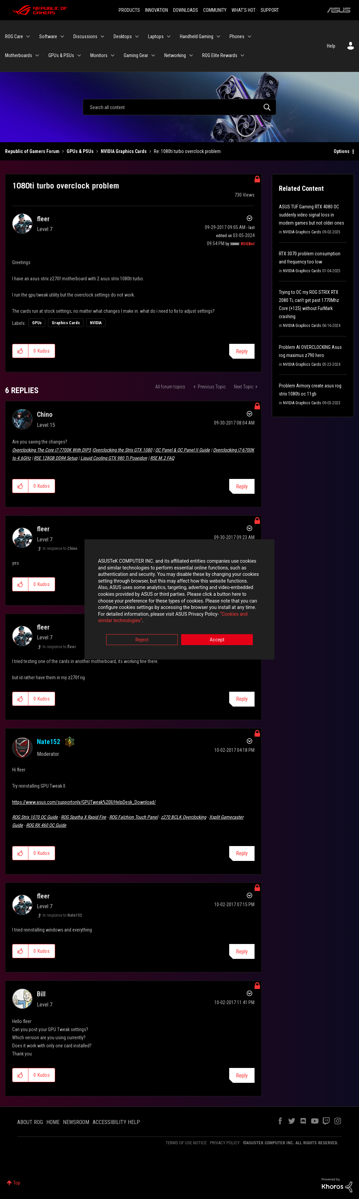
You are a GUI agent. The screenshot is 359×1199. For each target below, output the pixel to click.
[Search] (179, 107)
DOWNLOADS (185, 10)
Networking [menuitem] (175, 55)
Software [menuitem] (48, 36)
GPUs (37, 323)
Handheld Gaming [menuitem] (196, 36)
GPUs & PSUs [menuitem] (61, 55)
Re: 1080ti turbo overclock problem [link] (187, 151)
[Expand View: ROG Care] (28, 36)
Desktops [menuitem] (123, 36)
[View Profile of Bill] (41, 994)
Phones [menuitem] (237, 36)
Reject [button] (142, 637)
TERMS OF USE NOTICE (186, 1142)
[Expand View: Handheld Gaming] (218, 36)
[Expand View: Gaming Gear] (153, 55)
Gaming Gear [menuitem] (136, 55)
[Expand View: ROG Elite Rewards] (242, 55)
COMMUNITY (214, 10)
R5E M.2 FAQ (162, 458)
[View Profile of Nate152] (48, 742)
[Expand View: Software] (62, 36)
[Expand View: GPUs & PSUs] (79, 55)
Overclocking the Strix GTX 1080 (122, 450)
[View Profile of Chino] (44, 414)
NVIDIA (96, 323)
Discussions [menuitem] (85, 36)
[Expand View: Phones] (249, 36)
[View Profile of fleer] (43, 219)
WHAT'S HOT (244, 10)
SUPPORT (270, 10)
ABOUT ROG (30, 1122)
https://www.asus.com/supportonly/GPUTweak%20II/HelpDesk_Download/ (84, 802)
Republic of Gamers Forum (32, 151)
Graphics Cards (66, 323)
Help (331, 46)
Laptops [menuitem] (156, 36)
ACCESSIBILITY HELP (116, 1122)
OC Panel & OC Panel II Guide (182, 450)
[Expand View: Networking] (191, 55)
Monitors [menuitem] (98, 55)
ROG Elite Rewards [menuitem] (219, 55)
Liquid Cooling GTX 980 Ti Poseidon (113, 458)
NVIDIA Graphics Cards (124, 151)
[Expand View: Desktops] (137, 36)
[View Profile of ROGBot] (248, 243)
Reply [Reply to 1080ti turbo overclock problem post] (242, 351)
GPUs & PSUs (80, 151)
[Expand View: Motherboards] (37, 55)
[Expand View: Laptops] (168, 36)
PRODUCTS (129, 10)
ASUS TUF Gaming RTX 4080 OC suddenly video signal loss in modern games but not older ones (311, 215)
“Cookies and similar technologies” (135, 617)
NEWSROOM (76, 1122)
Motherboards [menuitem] (18, 55)
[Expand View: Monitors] (112, 55)
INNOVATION (156, 10)
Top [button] (16, 1182)
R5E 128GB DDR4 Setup (55, 458)
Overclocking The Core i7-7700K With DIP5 (51, 450)
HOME (52, 1122)
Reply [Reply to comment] (242, 486)
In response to (60, 548)
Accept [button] (217, 637)
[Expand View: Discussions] (102, 36)
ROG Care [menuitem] (14, 36)
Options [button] (342, 151)
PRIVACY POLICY (225, 1142)
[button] (20, 351)
